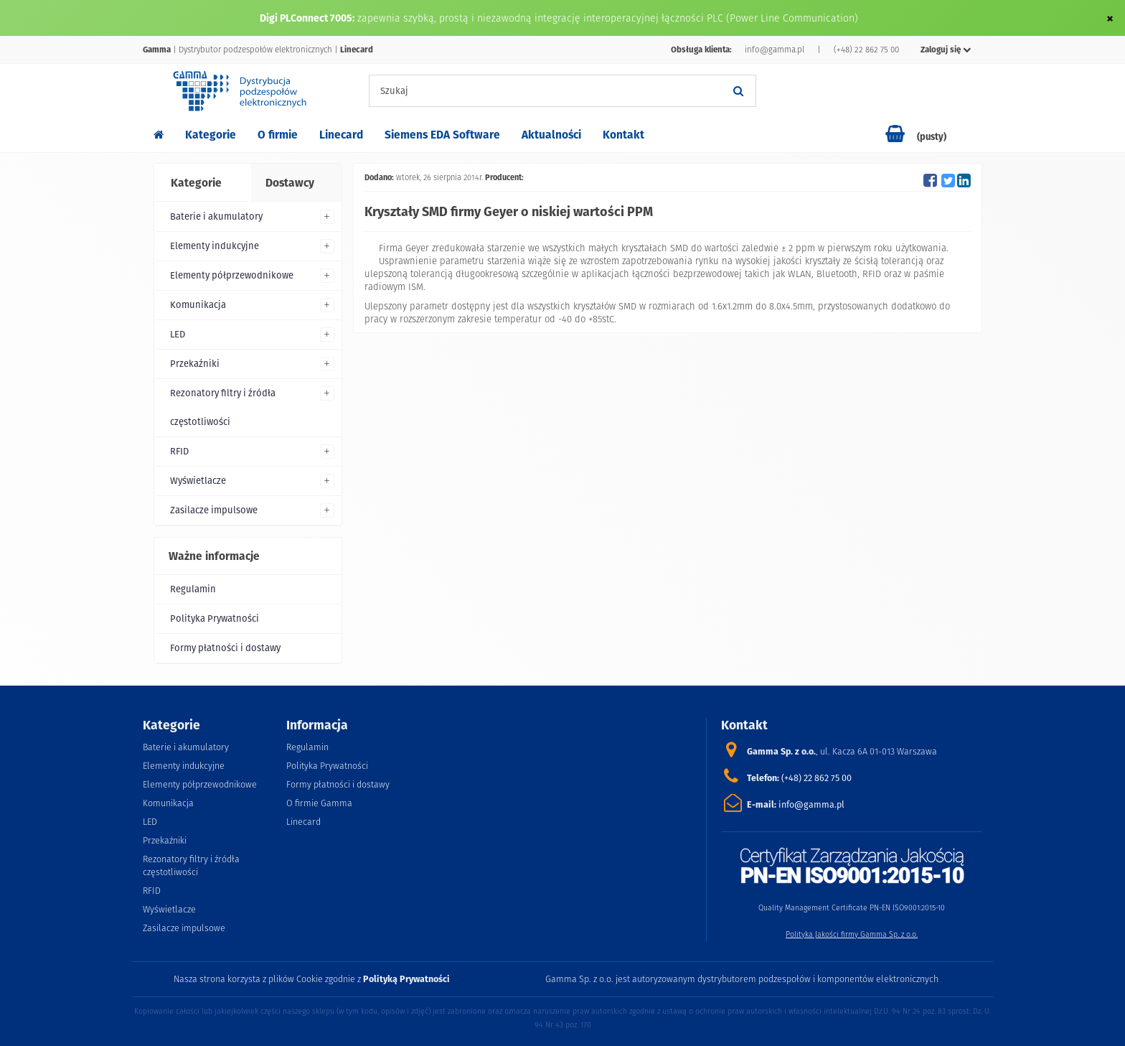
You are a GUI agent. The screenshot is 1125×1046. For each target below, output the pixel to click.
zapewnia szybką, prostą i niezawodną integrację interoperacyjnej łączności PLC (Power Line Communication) (607, 18)
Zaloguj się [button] (946, 49)
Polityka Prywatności (214, 618)
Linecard (341, 134)
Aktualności (551, 134)
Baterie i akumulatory (216, 216)
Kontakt (623, 134)
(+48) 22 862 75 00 (866, 49)
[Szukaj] (738, 91)
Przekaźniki (195, 363)
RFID (179, 451)
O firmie (278, 134)
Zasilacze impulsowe (214, 510)
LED (177, 334)
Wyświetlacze (198, 480)
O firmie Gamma (319, 803)
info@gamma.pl (774, 49)
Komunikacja (198, 305)
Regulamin (193, 589)
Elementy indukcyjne (214, 246)
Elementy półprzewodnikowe (231, 275)
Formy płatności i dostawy (225, 648)
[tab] (201, 183)
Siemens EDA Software (442, 134)
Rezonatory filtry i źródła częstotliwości (223, 407)
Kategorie (210, 134)
